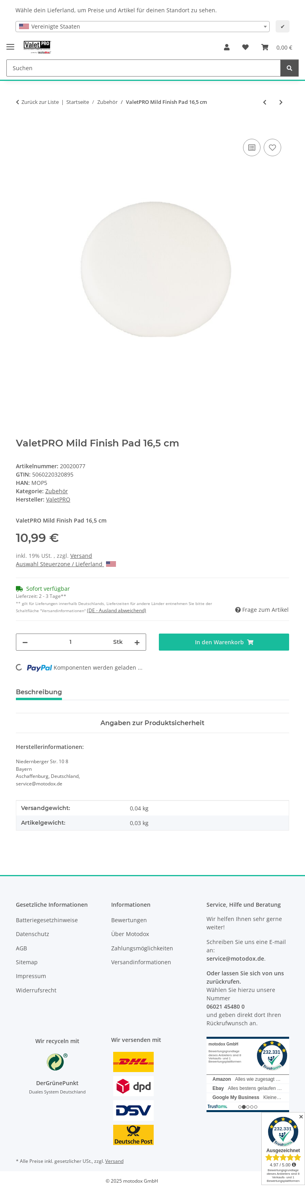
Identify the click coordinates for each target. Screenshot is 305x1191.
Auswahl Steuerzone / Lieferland (66, 564)
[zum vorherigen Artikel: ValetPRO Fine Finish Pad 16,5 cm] (265, 102)
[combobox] (142, 26)
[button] (227, 47)
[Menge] (70, 642)
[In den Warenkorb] (22, 128)
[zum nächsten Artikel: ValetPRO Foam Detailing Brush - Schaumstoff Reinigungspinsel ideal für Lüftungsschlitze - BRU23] (281, 102)
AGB (21, 948)
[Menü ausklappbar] (10, 43)
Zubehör (56, 491)
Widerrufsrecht (36, 990)
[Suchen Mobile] (143, 68)
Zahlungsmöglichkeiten (142, 948)
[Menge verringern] (25, 642)
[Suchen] (289, 68)
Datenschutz (32, 934)
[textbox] (142, 26)
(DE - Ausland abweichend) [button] (116, 610)
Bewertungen (129, 920)
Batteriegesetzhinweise (47, 920)
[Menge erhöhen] (137, 642)
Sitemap (27, 962)
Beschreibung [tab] (39, 692)
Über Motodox (130, 934)
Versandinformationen (141, 962)
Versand (81, 555)
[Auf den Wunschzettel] (272, 147)
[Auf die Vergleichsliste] (252, 147)
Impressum (31, 976)
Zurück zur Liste (40, 101)
